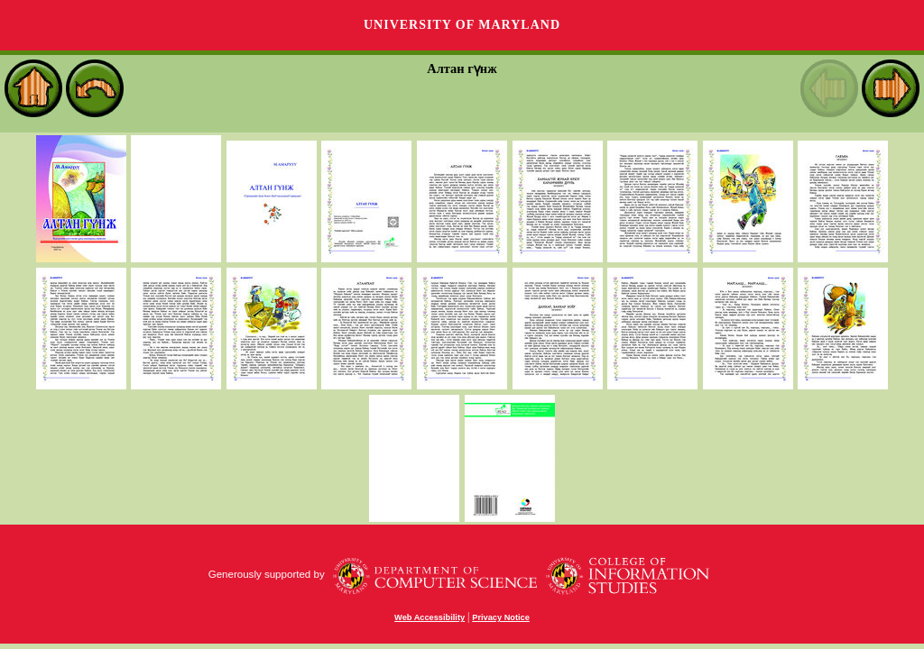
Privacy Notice (501, 617)
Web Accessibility (429, 617)
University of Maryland (462, 25)
